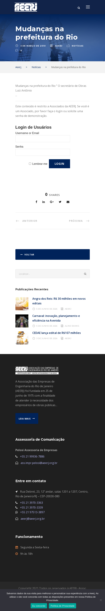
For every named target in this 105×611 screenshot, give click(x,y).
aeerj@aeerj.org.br (33, 519)
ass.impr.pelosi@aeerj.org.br (39, 463)
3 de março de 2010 (33, 46)
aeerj (58, 46)
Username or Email (27, 133)
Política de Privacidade (62, 606)
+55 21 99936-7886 (32, 456)
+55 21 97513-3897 (32, 512)
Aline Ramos (72, 326)
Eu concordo (38, 606)
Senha (19, 146)
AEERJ (68, 309)
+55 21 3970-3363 (31, 503)
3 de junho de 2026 (46, 338)
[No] (100, 600)
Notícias (78, 46)
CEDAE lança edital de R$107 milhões (56, 333)
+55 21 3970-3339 (31, 507)
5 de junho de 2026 (46, 309)
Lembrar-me (39, 163)
